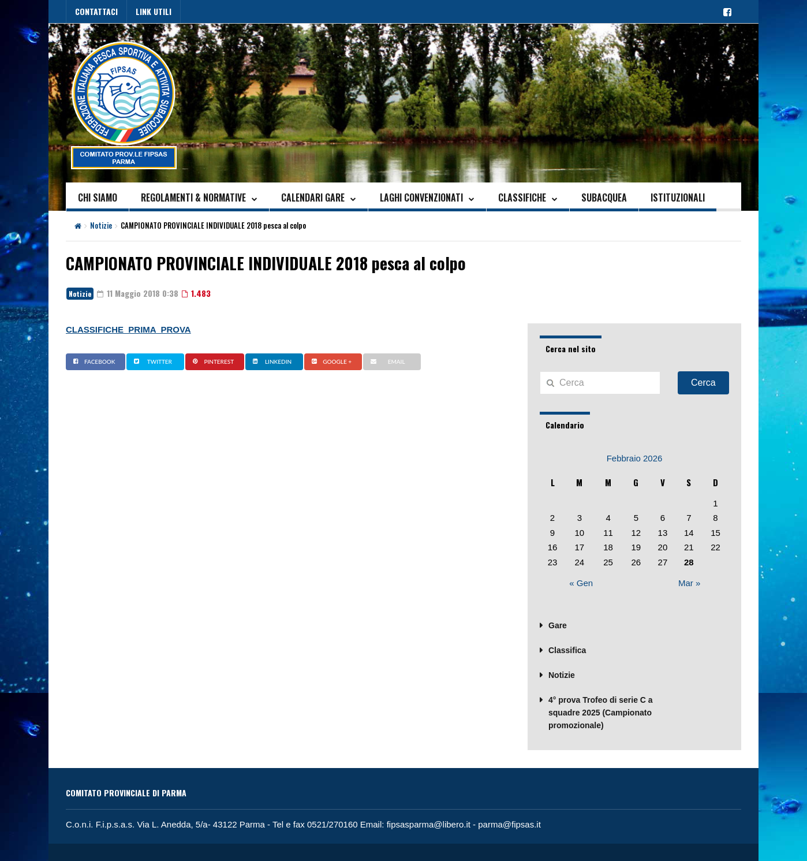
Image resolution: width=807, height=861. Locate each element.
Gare (557, 625)
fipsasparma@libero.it (428, 824)
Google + (330, 361)
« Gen (581, 583)
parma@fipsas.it (509, 824)
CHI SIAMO (97, 197)
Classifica (567, 650)
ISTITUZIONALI (678, 197)
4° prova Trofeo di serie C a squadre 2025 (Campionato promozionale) (600, 712)
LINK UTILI (153, 11)
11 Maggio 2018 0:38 (137, 293)
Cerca (703, 382)
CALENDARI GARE (313, 197)
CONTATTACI (96, 11)
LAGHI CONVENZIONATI (421, 197)
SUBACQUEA (604, 197)
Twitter (151, 361)
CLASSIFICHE (522, 197)
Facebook (92, 361)
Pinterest (212, 361)
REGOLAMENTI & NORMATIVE (193, 197)
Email (386, 361)
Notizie (101, 225)
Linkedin (271, 361)
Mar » (689, 583)
